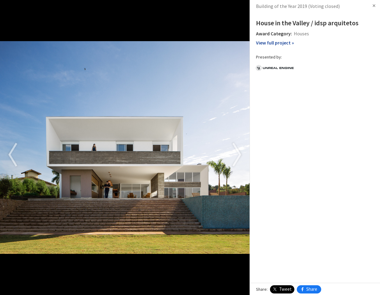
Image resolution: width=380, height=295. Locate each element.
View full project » (275, 43)
